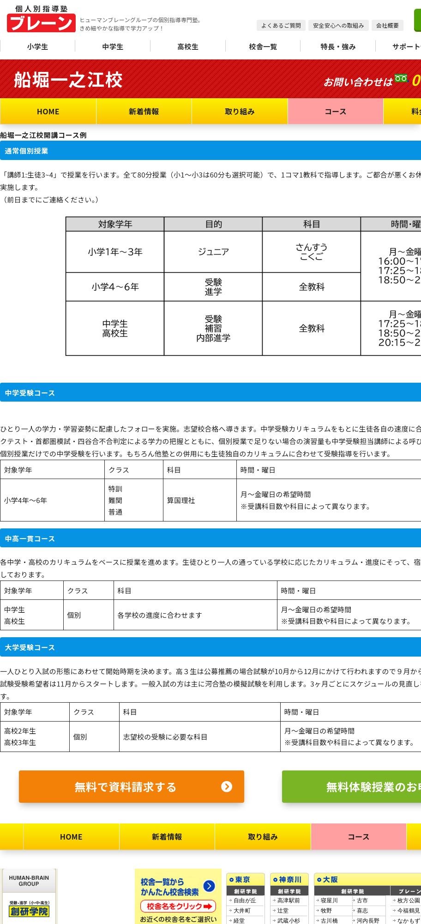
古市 (362, 900)
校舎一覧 (263, 46)
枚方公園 (408, 900)
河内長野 (368, 921)
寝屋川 (329, 900)
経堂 (239, 921)
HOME (48, 111)
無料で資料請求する (153, 786)
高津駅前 (288, 900)
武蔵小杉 (288, 921)
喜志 (362, 910)
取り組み (240, 111)
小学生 (37, 46)
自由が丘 (245, 900)
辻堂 (283, 910)
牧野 (326, 910)
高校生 (187, 46)
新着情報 (144, 111)
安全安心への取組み (338, 25)
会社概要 (387, 25)
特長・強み (338, 46)
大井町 (242, 910)
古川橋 (329, 921)
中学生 (112, 46)
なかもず (408, 921)
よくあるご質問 (281, 25)
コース (336, 111)
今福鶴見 (408, 910)
